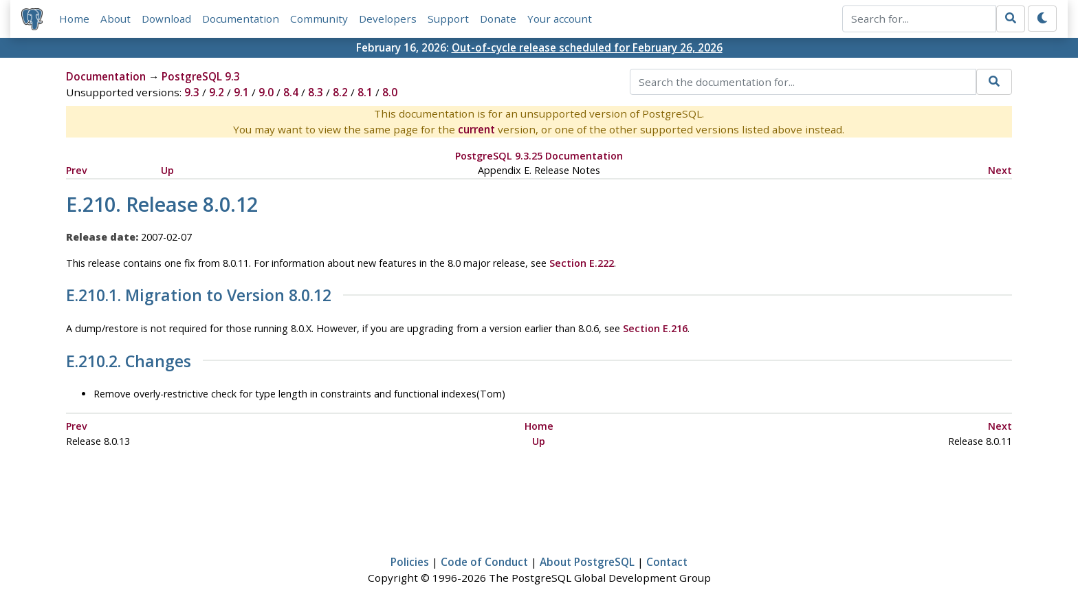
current (476, 129)
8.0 (389, 92)
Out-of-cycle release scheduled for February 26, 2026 (587, 47)
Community (319, 18)
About (115, 18)
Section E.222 (581, 263)
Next (1000, 170)
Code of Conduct (484, 562)
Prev (76, 170)
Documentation (240, 18)
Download (166, 18)
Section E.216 (655, 328)
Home (74, 18)
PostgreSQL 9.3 (201, 76)
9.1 (241, 92)
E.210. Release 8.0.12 (162, 203)
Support (448, 18)
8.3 (315, 92)
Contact (667, 562)
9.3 (191, 92)
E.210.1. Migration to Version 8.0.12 (198, 295)
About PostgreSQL (587, 562)
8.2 (340, 92)
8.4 (290, 92)
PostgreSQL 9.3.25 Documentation (539, 155)
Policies (409, 562)
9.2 (216, 92)
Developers (388, 18)
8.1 (365, 92)
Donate (498, 18)
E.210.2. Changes (128, 361)
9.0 (266, 92)
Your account (559, 18)
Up (167, 170)
